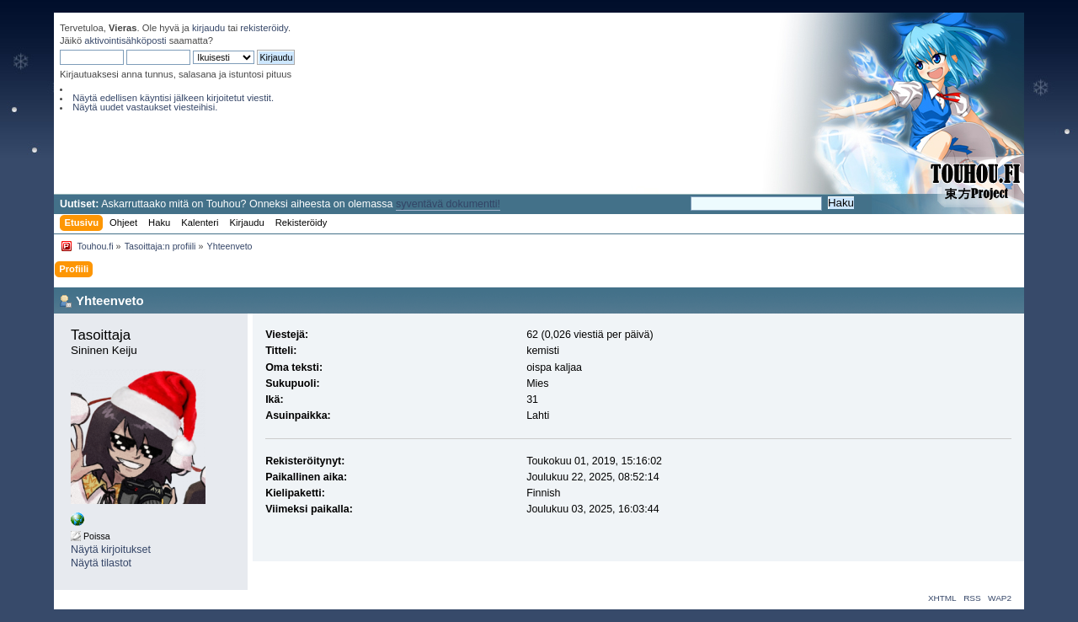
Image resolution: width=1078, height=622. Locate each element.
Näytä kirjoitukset (111, 549)
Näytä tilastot (101, 563)
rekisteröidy (264, 28)
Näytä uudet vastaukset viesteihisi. (144, 107)
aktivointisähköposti (125, 40)
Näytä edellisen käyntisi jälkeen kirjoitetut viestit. (173, 98)
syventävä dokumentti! (448, 204)
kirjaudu (208, 28)
